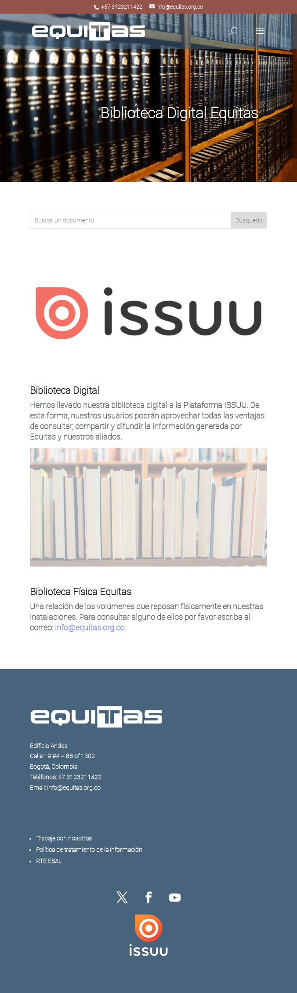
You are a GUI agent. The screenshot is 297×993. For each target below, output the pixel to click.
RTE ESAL (49, 861)
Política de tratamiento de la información (89, 849)
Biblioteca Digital (64, 390)
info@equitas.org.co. (90, 627)
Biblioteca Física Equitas (80, 591)
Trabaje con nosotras (64, 838)
